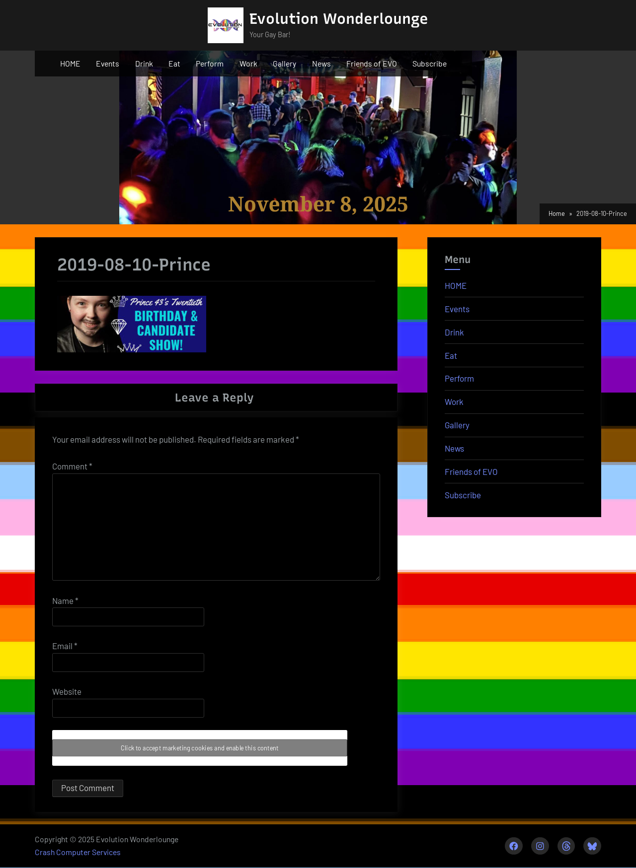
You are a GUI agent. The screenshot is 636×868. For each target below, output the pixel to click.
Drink (144, 63)
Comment (72, 466)
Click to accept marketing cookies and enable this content (200, 748)
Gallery (284, 63)
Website (66, 691)
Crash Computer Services (78, 852)
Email (65, 646)
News (321, 63)
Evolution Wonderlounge (338, 18)
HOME (70, 63)
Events (107, 63)
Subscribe (429, 63)
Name (65, 600)
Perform (210, 63)
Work (248, 63)
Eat (174, 63)
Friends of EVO (371, 63)
